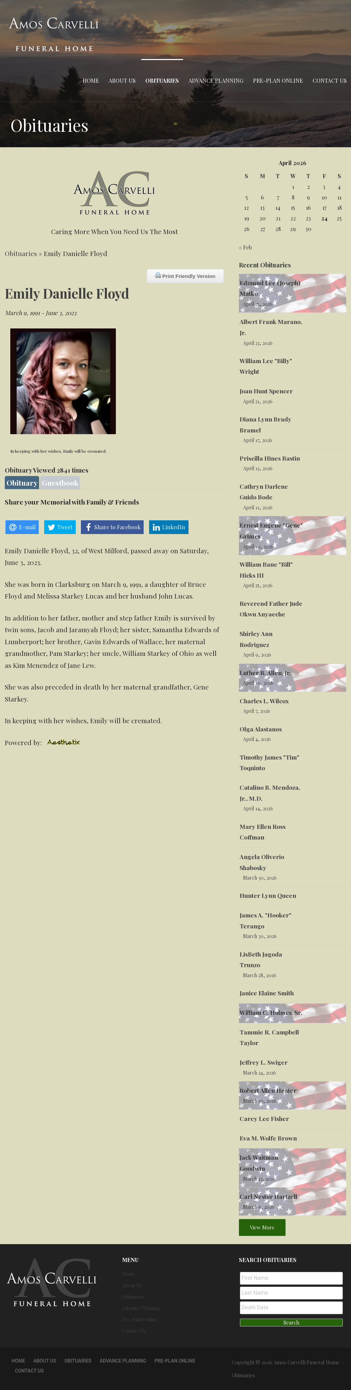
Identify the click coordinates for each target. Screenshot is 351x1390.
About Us (122, 80)
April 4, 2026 (257, 739)
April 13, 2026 (258, 468)
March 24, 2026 (259, 1072)
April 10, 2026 (258, 546)
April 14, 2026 (258, 808)
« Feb (245, 247)
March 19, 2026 (259, 1101)
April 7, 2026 (256, 711)
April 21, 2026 (258, 401)
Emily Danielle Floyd (67, 293)
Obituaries (162, 80)
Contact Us (330, 80)
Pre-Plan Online (278, 80)
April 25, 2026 (258, 304)
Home (91, 80)
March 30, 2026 (260, 877)
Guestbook (60, 482)
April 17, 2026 (257, 440)
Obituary (22, 482)
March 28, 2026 (259, 975)
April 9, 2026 (257, 654)
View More (262, 1227)
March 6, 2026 (258, 1207)
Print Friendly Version (185, 276)
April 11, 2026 (258, 507)
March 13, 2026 (259, 1178)
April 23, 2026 (258, 343)
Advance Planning (216, 80)
